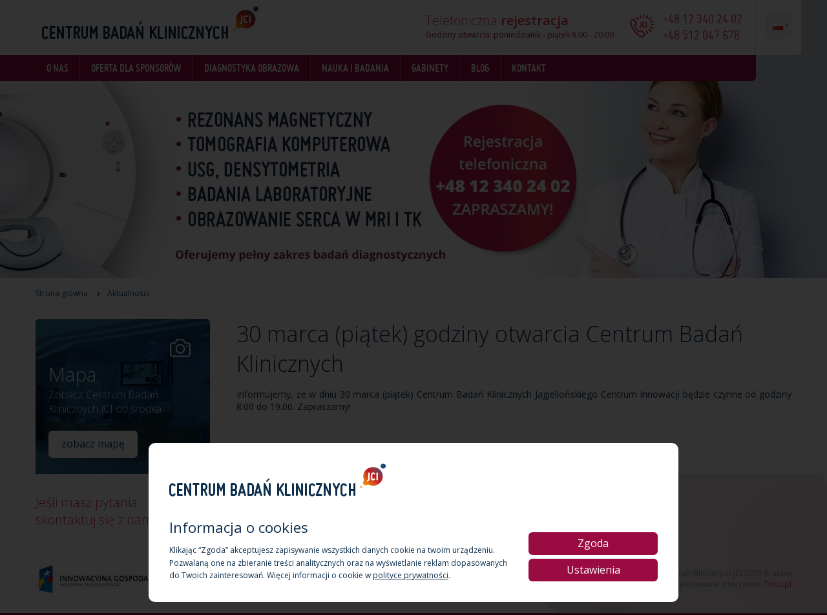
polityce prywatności (410, 575)
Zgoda (593, 543)
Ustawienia (593, 570)
